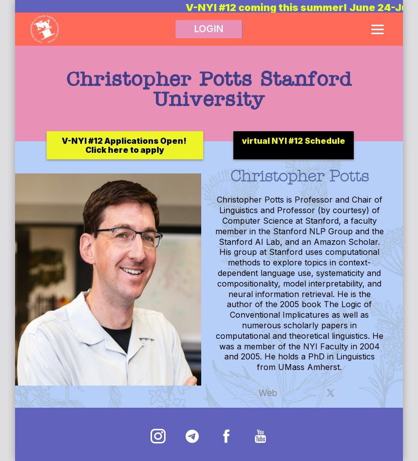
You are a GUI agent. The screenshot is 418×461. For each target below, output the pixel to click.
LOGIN (208, 29)
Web (267, 393)
